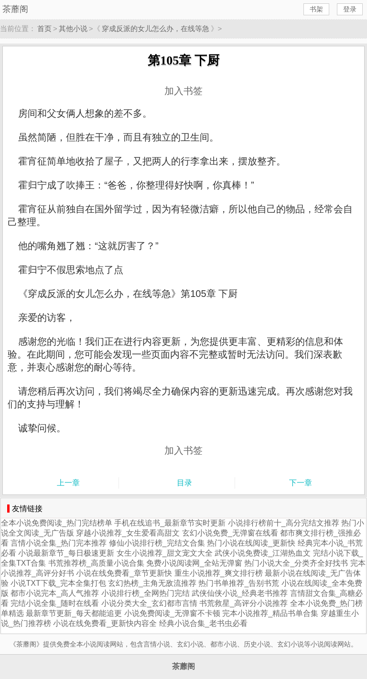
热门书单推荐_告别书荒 (238, 583)
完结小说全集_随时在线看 (55, 603)
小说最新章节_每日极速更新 (66, 553)
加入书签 (183, 91)
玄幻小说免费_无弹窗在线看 (230, 533)
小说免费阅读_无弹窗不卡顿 (172, 613)
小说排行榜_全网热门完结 (145, 593)
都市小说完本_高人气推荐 (55, 593)
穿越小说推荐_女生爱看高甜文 (128, 533)
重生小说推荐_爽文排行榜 (218, 573)
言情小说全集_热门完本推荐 (59, 543)
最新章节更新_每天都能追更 (74, 613)
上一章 (68, 483)
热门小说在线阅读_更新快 (251, 543)
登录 (349, 9)
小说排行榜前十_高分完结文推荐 (283, 523)
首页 (44, 28)
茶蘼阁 (15, 9)
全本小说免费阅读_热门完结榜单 (56, 523)
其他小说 (73, 28)
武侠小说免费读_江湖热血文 (263, 553)
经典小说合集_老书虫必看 (203, 623)
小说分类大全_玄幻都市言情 (149, 603)
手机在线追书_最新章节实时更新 (170, 523)
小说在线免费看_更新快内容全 (105, 623)
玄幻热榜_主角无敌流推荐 (152, 583)
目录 (184, 483)
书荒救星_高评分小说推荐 (243, 603)
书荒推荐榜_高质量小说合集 (96, 563)
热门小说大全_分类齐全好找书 (296, 563)
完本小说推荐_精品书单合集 (270, 613)
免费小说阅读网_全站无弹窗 (194, 563)
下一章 (300, 483)
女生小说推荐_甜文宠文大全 (165, 553)
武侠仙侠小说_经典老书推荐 (240, 593)
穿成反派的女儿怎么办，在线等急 (155, 28)
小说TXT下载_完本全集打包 (58, 583)
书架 (316, 9)
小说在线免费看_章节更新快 (124, 573)
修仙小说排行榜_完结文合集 (157, 543)
